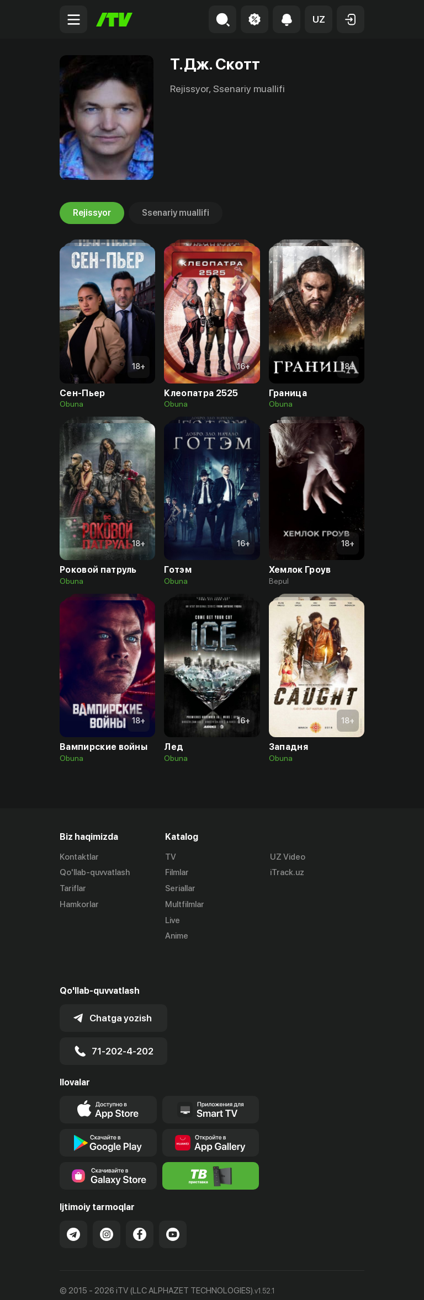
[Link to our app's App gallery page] (210, 1113)
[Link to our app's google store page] (108, 1113)
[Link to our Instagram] (106, 1204)
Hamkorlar (79, 904)
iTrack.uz (287, 873)
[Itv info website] (210, 1146)
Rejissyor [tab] (92, 213)
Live (172, 920)
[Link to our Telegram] (73, 1204)
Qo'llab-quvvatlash (95, 873)
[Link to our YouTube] (173, 1204)
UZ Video (287, 857)
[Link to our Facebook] (139, 1204)
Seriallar (180, 889)
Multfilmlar (184, 904)
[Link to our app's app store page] (108, 1080)
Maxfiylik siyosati (165, 1280)
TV (170, 857)
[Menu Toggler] (73, 19)
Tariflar (73, 889)
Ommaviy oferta (90, 1280)
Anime (176, 936)
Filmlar (177, 873)
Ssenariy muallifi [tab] (175, 213)
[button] (318, 19)
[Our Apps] (210, 1080)
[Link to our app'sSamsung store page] (108, 1146)
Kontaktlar (79, 857)
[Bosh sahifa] (114, 19)
